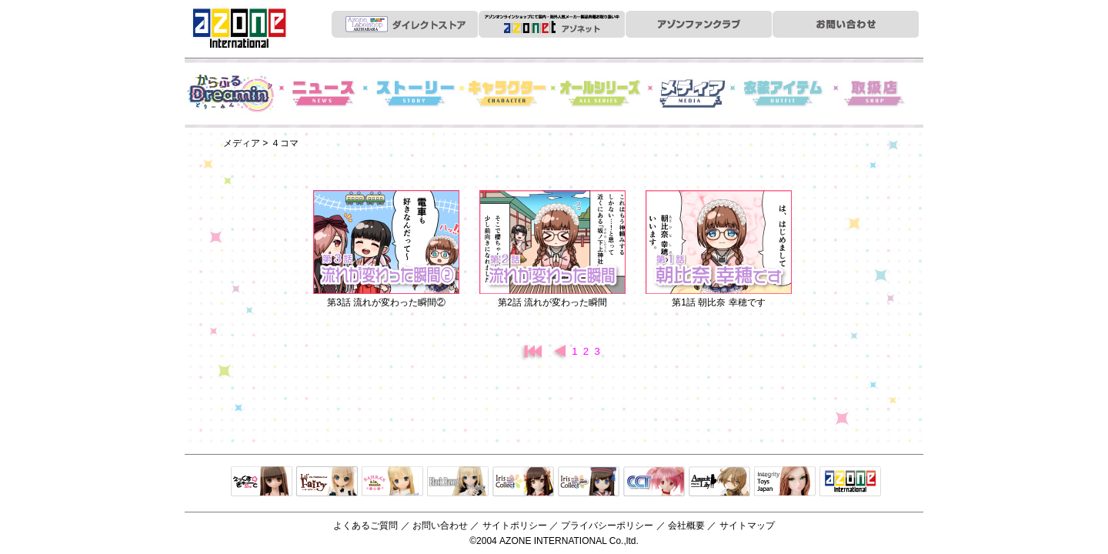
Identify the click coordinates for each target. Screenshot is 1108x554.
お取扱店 (877, 93)
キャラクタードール (654, 482)
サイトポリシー (514, 525)
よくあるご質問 (365, 525)
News (323, 93)
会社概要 (686, 525)
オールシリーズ (600, 93)
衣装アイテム (785, 93)
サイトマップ (747, 525)
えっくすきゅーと (261, 482)
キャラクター (508, 93)
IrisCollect (523, 482)
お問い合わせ (440, 525)
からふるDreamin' (231, 93)
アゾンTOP (850, 482)
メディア (692, 93)
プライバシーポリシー (607, 525)
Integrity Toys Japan (785, 482)
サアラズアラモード (392, 482)
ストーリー (415, 93)
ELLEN (588, 482)
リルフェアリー (327, 482)
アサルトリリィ (719, 482)
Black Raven (458, 482)
